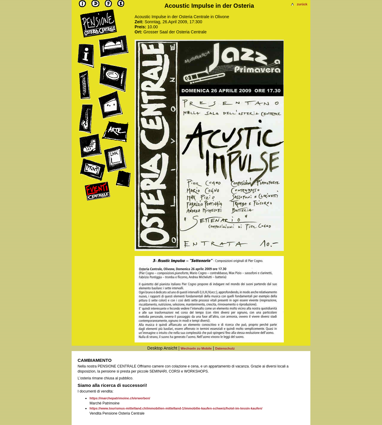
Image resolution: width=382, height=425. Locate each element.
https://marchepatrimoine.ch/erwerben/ (120, 398)
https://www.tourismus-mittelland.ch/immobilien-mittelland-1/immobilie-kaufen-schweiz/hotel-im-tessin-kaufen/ (176, 408)
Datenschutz (225, 348)
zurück (302, 4)
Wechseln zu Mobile (196, 348)
